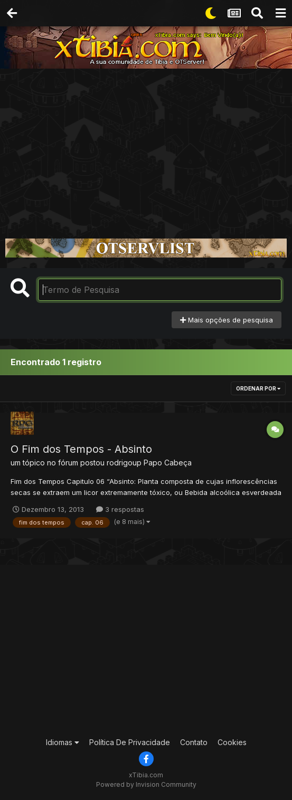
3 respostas (120, 509)
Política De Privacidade (129, 742)
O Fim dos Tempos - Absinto (81, 449)
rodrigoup (124, 462)
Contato (194, 742)
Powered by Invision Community (146, 784)
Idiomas (62, 742)
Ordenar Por (258, 388)
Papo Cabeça (168, 462)
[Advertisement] (146, 148)
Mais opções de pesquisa (226, 320)
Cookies (232, 742)
